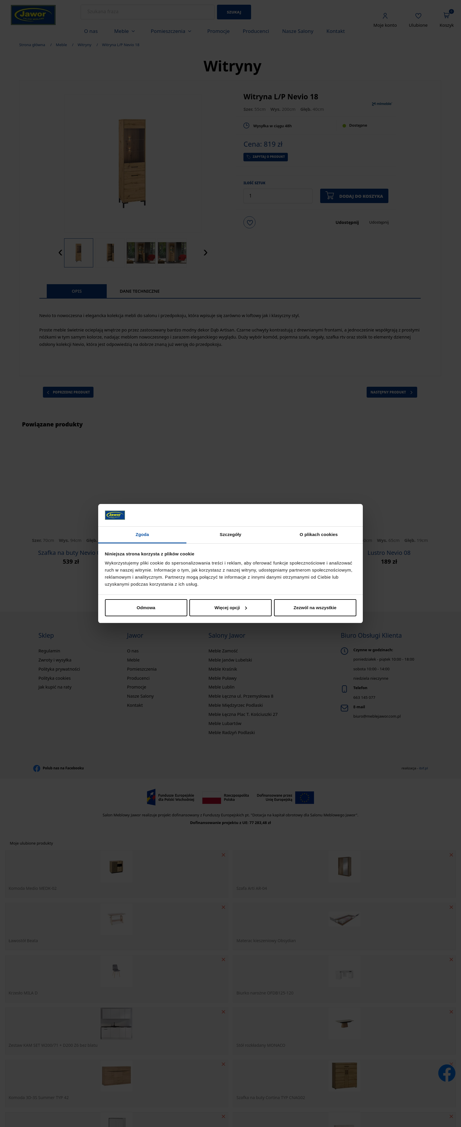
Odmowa (146, 607)
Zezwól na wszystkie (315, 607)
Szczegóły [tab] (230, 534)
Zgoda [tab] (142, 534)
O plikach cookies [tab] (319, 534)
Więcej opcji (230, 607)
